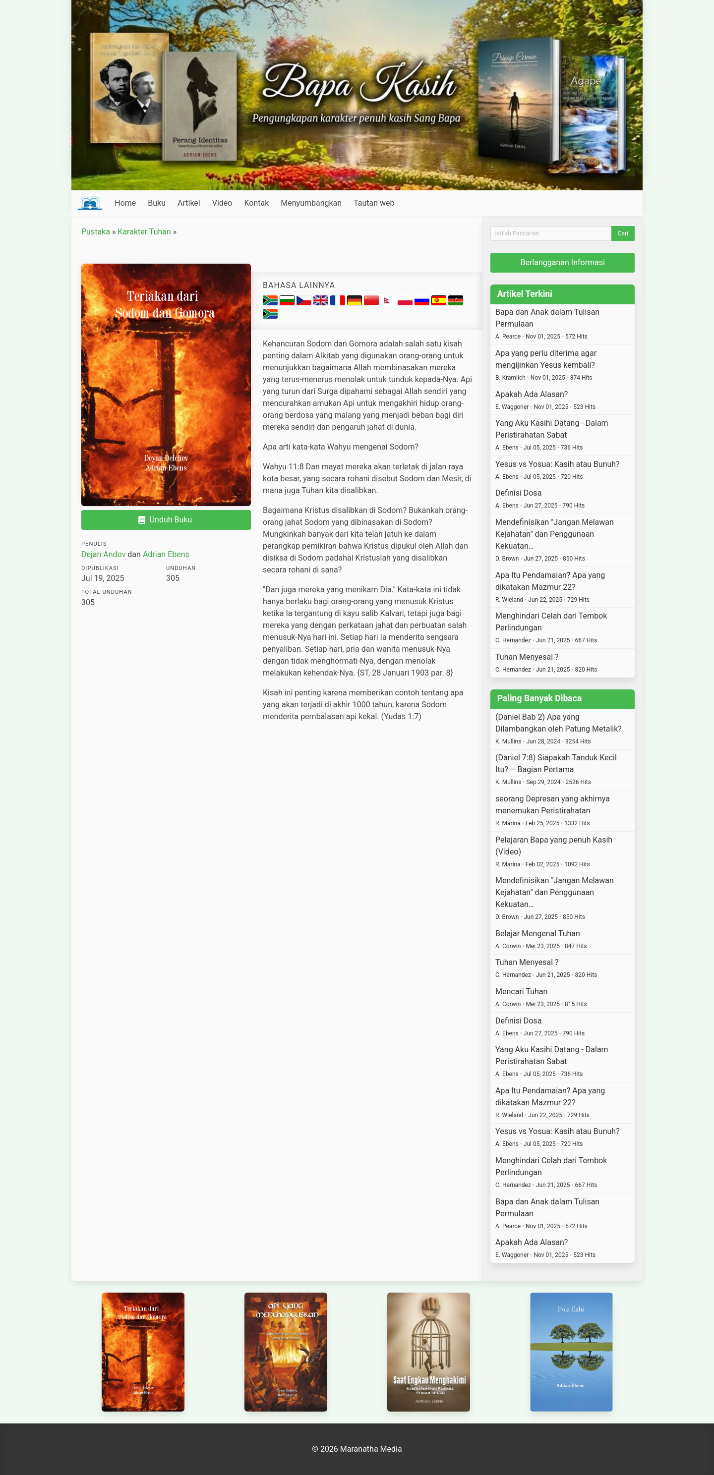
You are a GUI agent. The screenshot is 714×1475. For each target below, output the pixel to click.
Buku (157, 203)
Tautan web (374, 203)
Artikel (189, 203)
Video (222, 203)
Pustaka (95, 231)
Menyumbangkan (311, 203)
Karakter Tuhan (144, 231)
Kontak (256, 203)
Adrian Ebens (166, 554)
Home (125, 203)
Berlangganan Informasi (562, 262)
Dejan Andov (103, 554)
